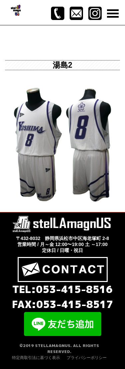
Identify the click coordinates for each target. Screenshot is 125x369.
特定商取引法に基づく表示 (36, 357)
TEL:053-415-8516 (62, 289)
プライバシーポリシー (87, 357)
